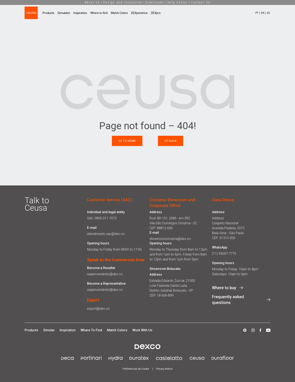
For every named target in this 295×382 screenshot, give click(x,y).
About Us (92, 2)
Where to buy (224, 287)
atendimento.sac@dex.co (106, 234)
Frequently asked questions (228, 299)
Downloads (155, 2)
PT (256, 13)
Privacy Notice (164, 368)
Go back (171, 140)
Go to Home (127, 140)
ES (268, 13)
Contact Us (200, 2)
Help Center (178, 2)
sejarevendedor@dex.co (105, 274)
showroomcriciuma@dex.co (170, 239)
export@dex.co (98, 309)
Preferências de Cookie (136, 368)
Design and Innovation (122, 2)
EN (262, 13)
